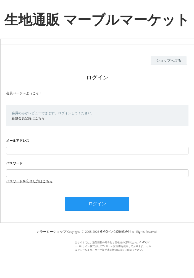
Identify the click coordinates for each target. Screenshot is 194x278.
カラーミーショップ (51, 231)
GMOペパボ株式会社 (115, 231)
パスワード (14, 163)
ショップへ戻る (168, 60)
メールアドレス (17, 140)
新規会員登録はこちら (28, 118)
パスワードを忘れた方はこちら (29, 181)
